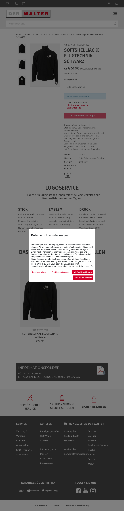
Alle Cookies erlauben (83, 277)
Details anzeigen (39, 272)
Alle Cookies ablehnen (82, 272)
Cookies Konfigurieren (61, 272)
